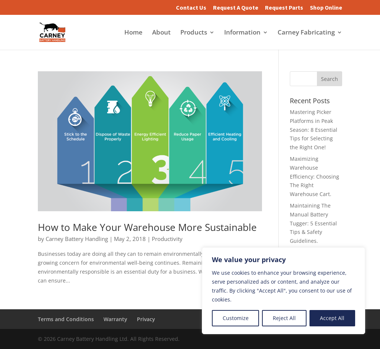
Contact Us (191, 7)
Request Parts (284, 7)
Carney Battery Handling (77, 238)
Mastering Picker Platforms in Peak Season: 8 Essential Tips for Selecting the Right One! (313, 129)
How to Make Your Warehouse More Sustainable (147, 227)
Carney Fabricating (306, 33)
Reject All (284, 318)
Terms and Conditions (66, 319)
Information (242, 33)
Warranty (115, 319)
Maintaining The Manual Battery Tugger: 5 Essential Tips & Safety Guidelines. (313, 223)
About (161, 33)
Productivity (167, 238)
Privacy (146, 319)
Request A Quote (235, 7)
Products (193, 33)
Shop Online (326, 7)
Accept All (332, 318)
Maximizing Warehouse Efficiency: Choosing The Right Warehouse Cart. (314, 176)
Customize (236, 318)
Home (133, 33)
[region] (283, 290)
